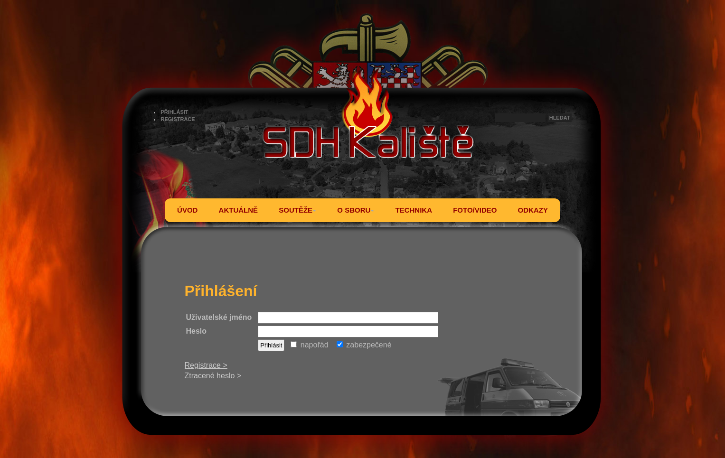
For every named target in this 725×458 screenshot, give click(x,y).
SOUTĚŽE (297, 210)
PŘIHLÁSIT (174, 112)
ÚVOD (187, 210)
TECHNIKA (413, 210)
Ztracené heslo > (213, 376)
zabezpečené (364, 345)
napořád (309, 345)
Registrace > (206, 365)
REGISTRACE (178, 119)
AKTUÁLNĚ (238, 210)
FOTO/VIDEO (475, 210)
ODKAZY (533, 210)
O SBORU (355, 210)
